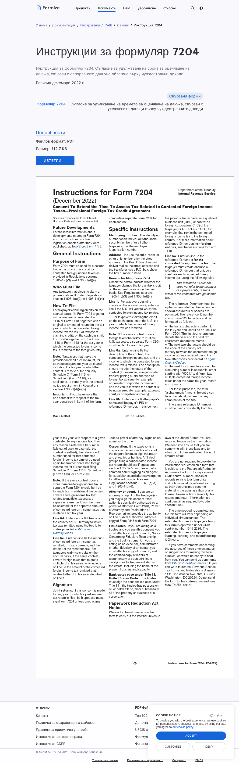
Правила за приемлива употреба (61, 730)
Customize (173, 746)
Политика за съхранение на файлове (65, 723)
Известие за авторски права (58, 737)
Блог (126, 8)
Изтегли (52, 160)
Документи (106, 8)
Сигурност (175, 760)
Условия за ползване (86, 760)
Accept (191, 735)
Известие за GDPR (50, 744)
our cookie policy (182, 727)
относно (42, 708)
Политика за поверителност (134, 760)
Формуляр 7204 (51, 104)
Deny (209, 746)
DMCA (198, 760)
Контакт (41, 716)
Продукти (82, 8)
